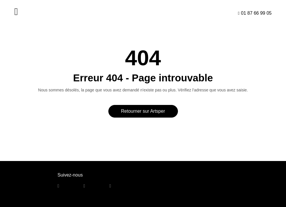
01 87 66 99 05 (256, 13)
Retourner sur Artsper (143, 111)
